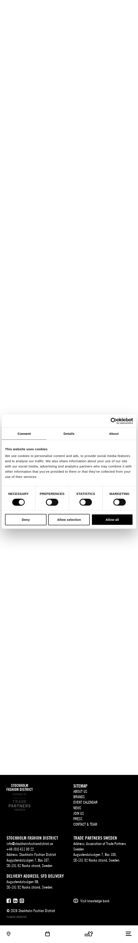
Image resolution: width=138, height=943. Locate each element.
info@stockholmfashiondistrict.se (30, 843)
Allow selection (69, 519)
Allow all (112, 519)
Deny (26, 519)
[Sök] (120, 7)
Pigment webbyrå (17, 917)
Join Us (78, 813)
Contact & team (85, 824)
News (77, 808)
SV (105, 7)
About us (80, 791)
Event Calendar (85, 802)
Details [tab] (69, 433)
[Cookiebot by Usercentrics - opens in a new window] (114, 421)
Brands (79, 797)
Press (77, 818)
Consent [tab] (24, 433)
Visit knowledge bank (94, 901)
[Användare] (128, 7)
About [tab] (114, 433)
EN (112, 7)
